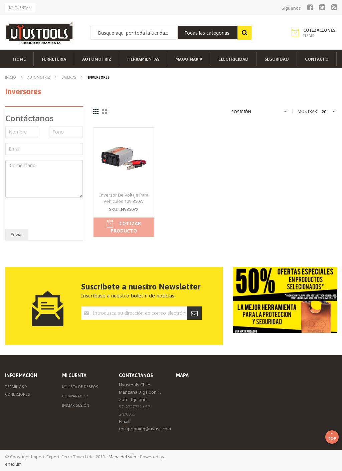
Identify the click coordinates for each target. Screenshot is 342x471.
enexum (13, 464)
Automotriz (39, 77)
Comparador (75, 395)
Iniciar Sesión (75, 405)
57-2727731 (130, 407)
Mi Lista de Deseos (80, 386)
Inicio (11, 77)
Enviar (17, 234)
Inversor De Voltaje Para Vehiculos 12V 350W (123, 198)
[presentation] (49, 214)
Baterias (69, 77)
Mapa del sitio (122, 457)
